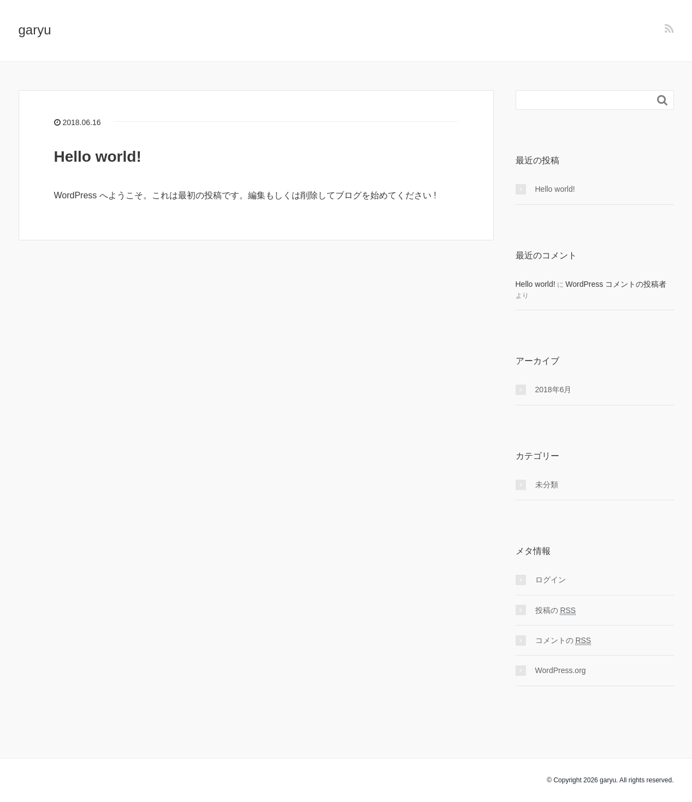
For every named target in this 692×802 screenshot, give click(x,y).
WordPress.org (560, 670)
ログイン (550, 579)
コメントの (563, 640)
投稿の (555, 610)
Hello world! (97, 156)
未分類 (546, 484)
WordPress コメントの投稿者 (615, 284)
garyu (35, 29)
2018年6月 (553, 389)
